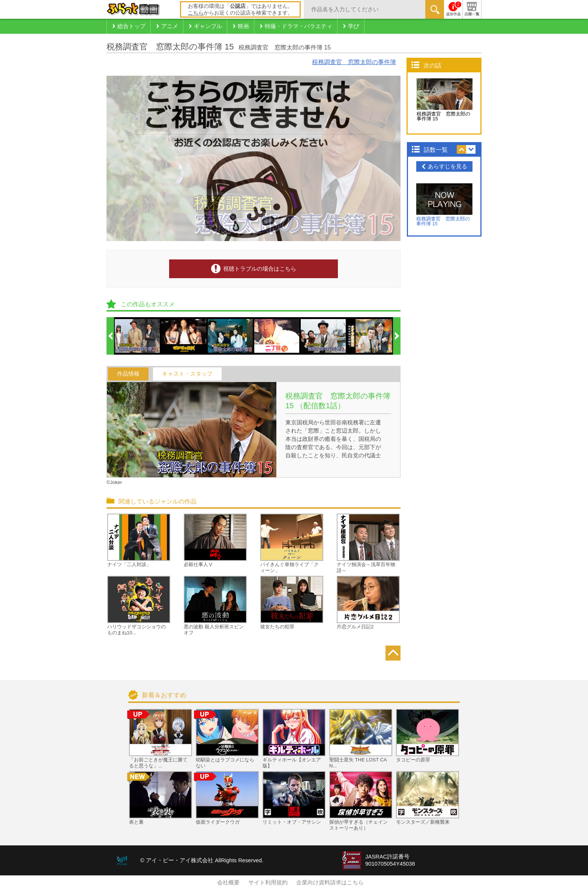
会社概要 (228, 883)
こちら (196, 13)
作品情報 (128, 374)
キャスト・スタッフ (187, 374)
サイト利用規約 (268, 883)
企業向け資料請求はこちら (330, 883)
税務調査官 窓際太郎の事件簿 (354, 62)
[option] (137, 336)
